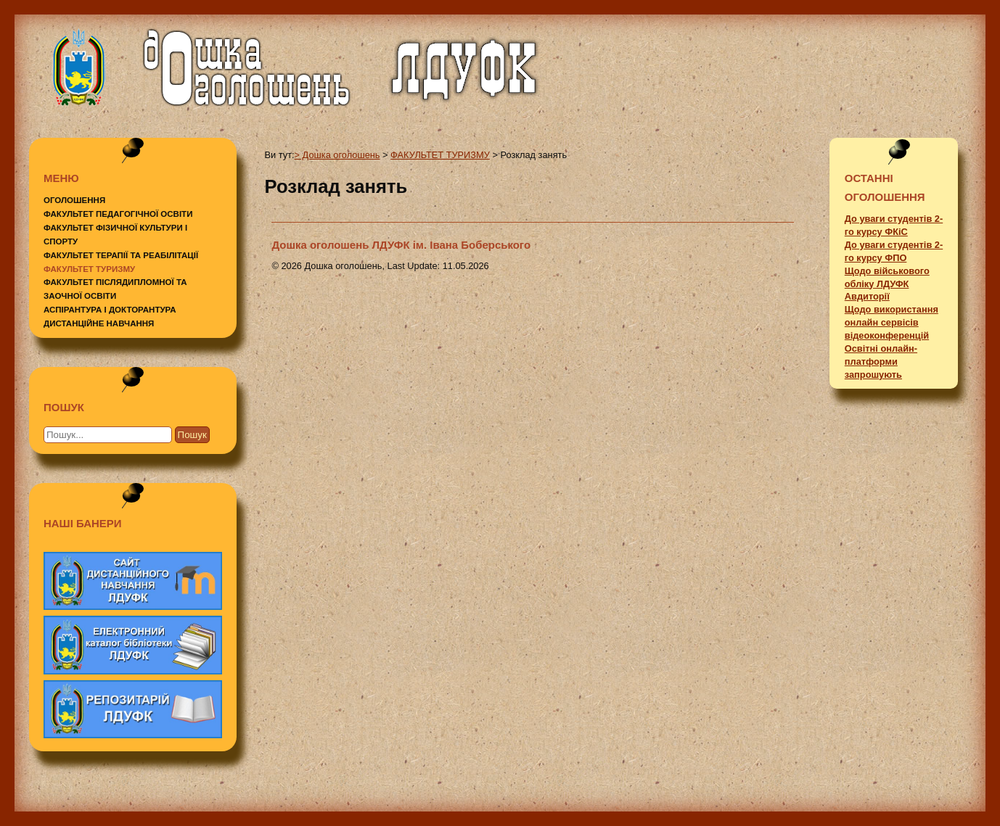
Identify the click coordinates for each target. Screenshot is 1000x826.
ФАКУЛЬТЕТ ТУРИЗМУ (89, 269)
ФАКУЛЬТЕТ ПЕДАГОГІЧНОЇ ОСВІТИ (118, 214)
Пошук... (80, 423)
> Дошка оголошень (337, 154)
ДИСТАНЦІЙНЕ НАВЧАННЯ (99, 323)
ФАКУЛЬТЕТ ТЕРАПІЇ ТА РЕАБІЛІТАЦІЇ (121, 255)
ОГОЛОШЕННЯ (74, 200)
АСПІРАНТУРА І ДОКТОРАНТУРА (110, 309)
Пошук (192, 434)
